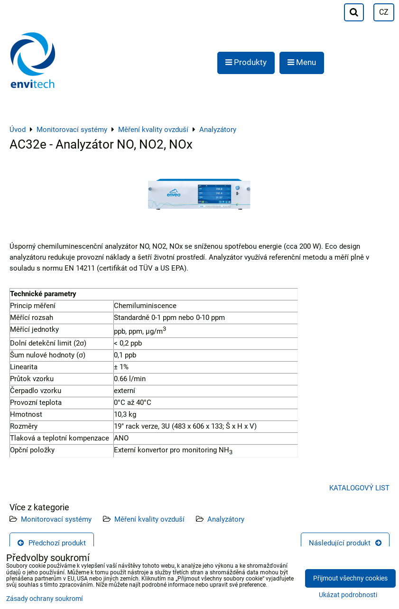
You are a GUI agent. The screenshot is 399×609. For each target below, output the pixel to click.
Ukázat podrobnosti (348, 595)
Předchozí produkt (52, 543)
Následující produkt (345, 543)
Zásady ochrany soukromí (44, 599)
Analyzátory (225, 519)
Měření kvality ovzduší (149, 519)
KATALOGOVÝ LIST (359, 488)
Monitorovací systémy (56, 519)
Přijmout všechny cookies (350, 578)
